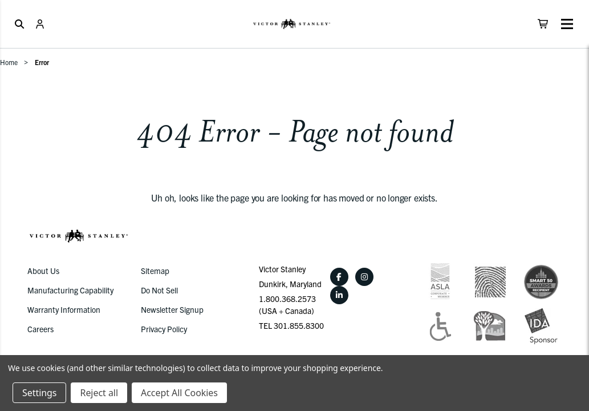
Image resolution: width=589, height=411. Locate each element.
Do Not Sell (159, 290)
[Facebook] (339, 277)
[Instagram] (364, 277)
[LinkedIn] (339, 295)
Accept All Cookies (179, 392)
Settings (39, 392)
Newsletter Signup (172, 309)
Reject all (98, 392)
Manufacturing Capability (70, 290)
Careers (40, 329)
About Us (43, 270)
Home (9, 62)
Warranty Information (63, 309)
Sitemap (155, 270)
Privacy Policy (164, 329)
